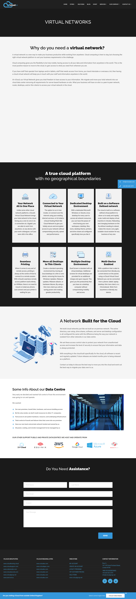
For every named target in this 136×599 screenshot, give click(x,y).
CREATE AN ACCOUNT (76, 566)
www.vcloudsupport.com (10, 566)
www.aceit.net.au (8, 577)
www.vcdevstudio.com (10, 569)
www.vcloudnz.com (42, 569)
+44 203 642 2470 (126, 186)
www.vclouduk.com (42, 572)
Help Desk (81, 4)
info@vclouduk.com (126, 182)
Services (103, 4)
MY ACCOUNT (73, 563)
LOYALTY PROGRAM (75, 569)
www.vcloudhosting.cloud (11, 563)
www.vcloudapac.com (42, 566)
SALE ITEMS (73, 575)
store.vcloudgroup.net (75, 577)
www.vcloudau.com (42, 563)
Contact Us (126, 4)
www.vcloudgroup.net (9, 575)
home (65, 4)
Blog (88, 4)
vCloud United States (115, 596)
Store (72, 4)
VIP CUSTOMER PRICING (76, 572)
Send (105, 536)
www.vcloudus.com (42, 575)
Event (95, 4)
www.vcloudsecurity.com (10, 572)
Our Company (114, 4)
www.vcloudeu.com (42, 577)
